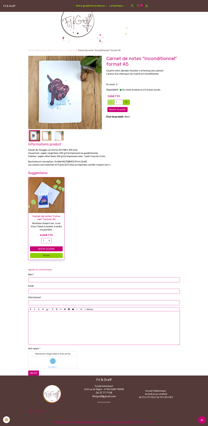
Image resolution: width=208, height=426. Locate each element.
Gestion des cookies (144, 422)
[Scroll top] (202, 420)
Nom (30, 274)
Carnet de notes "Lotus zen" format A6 (46, 218)
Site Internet (34, 297)
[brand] (9, 5)
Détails (46, 255)
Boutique (43, 50)
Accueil (31, 50)
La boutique (116, 6)
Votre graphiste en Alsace (90, 6)
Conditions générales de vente (88, 422)
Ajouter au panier (117, 109)
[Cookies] (6, 419)
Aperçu (88, 309)
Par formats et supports (63, 50)
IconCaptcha (52, 367)
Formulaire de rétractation (118, 422)
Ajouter (33, 373)
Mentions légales (62, 422)
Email (31, 286)
